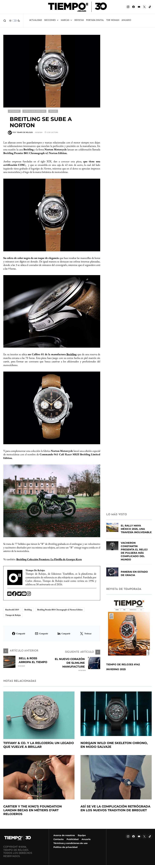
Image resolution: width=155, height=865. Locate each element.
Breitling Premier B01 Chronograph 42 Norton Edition (60, 609)
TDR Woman (112, 20)
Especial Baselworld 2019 (34, 111)
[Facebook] (133, 7)
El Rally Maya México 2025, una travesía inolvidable (136, 531)
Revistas (79, 20)
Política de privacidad (65, 847)
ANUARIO (126, 20)
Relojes (53, 111)
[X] (144, 7)
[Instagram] (128, 7)
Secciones (51, 20)
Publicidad (73, 839)
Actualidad (35, 20)
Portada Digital (95, 20)
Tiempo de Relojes (13, 614)
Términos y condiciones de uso (70, 843)
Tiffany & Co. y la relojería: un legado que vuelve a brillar (38, 747)
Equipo (82, 835)
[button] (4, 20)
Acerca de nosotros (64, 835)
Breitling (71, 354)
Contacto (58, 839)
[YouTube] (139, 7)
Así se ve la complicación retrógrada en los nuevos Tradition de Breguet (115, 810)
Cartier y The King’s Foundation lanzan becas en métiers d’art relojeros (32, 812)
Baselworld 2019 (12, 609)
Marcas (66, 20)
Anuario (86, 839)
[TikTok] (149, 7)
